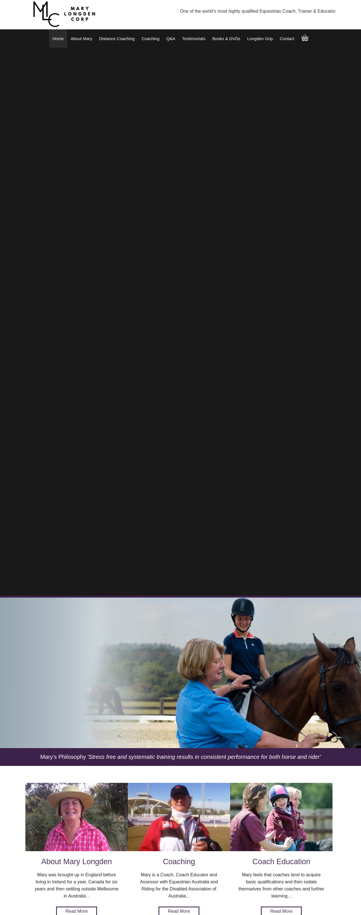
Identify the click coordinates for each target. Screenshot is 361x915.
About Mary (81, 38)
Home (58, 38)
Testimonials (194, 38)
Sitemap (31, 904)
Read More (76, 363)
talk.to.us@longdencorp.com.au (131, 846)
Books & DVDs (226, 38)
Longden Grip (260, 38)
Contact (287, 38)
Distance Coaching (117, 38)
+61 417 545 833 (141, 832)
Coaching (150, 38)
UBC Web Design (68, 907)
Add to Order (91, 748)
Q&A (170, 38)
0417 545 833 (123, 825)
